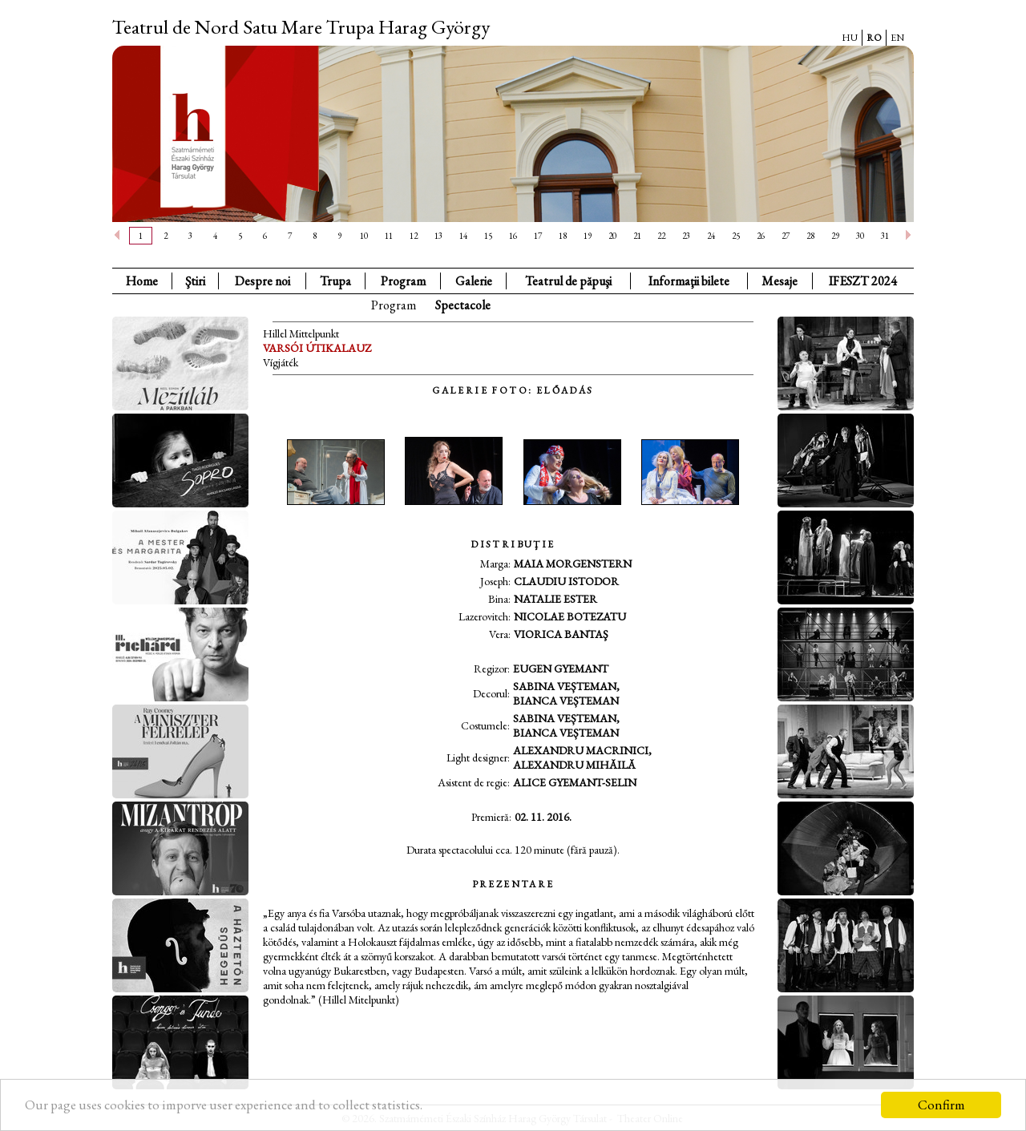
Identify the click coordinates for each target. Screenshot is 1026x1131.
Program (403, 281)
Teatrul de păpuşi (568, 281)
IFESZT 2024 (863, 281)
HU (850, 37)
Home (142, 281)
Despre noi (262, 281)
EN (897, 37)
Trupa (335, 281)
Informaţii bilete (688, 281)
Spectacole (463, 305)
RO (874, 37)
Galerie (473, 281)
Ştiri (195, 281)
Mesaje (779, 281)
